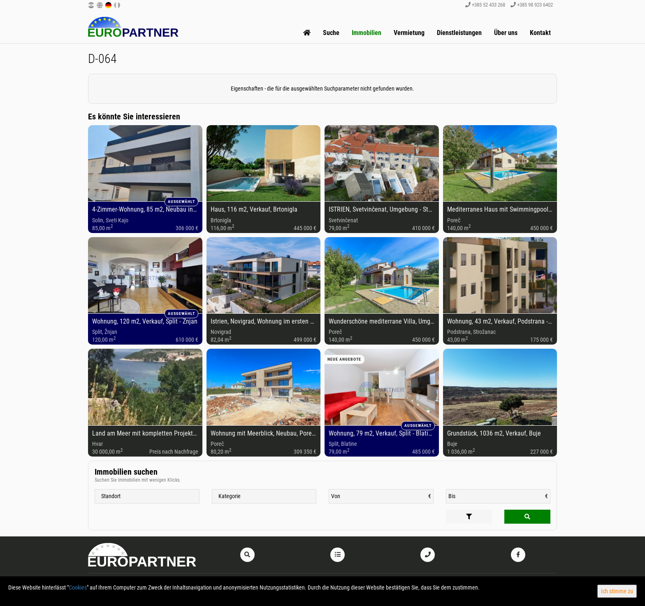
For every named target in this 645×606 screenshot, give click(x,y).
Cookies (78, 587)
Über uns (505, 33)
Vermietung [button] (409, 33)
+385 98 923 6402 (531, 5)
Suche (331, 33)
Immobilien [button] (366, 33)
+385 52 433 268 (485, 5)
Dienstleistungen (459, 33)
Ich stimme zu (617, 591)
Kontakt (540, 33)
